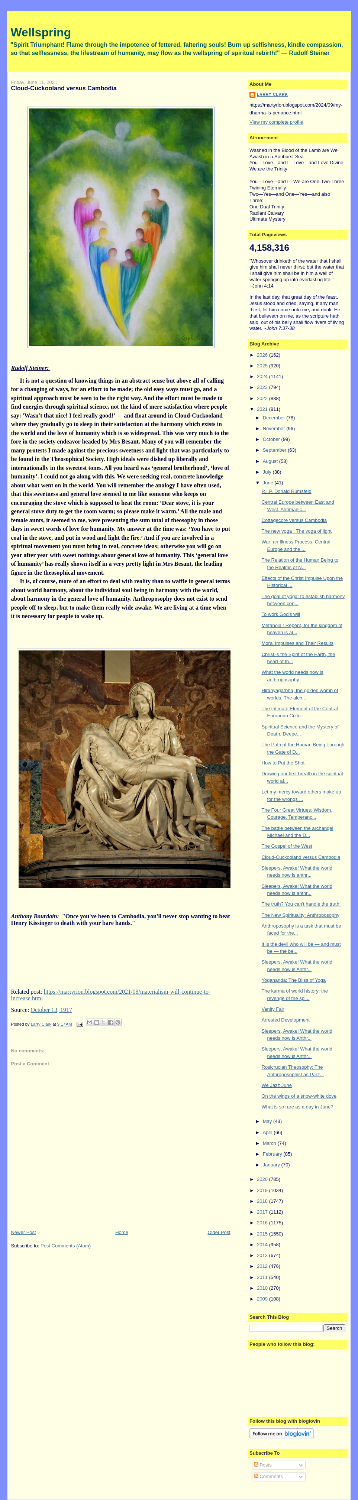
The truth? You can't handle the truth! (301, 904)
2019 (263, 1190)
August (271, 461)
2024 (263, 376)
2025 (263, 365)
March (270, 1143)
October (272, 439)
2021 (263, 409)
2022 (263, 398)
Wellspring (40, 32)
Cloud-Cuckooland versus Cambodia (301, 857)
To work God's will (281, 614)
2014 (263, 1244)
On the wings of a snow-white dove (299, 1096)
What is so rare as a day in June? (297, 1107)
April (268, 1132)
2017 (263, 1212)
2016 (263, 1222)
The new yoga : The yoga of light (297, 531)
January (272, 1165)
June (269, 483)
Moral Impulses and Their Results (297, 643)
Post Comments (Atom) (66, 1246)
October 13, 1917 (51, 1010)
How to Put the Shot (283, 763)
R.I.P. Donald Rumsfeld (287, 491)
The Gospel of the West (287, 846)
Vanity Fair (273, 1009)
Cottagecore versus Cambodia (294, 520)
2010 (263, 1288)
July (268, 472)
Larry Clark (272, 94)
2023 (263, 387)
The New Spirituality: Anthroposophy (301, 915)
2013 (263, 1255)
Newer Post (23, 1232)
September (275, 450)
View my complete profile (276, 122)
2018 (263, 1201)
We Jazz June (277, 1085)
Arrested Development (286, 1020)
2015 (263, 1234)
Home (121, 1232)
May (268, 1121)
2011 (263, 1277)
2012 (263, 1266)
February (273, 1154)
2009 (263, 1299)
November (275, 428)
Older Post (218, 1232)
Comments (268, 1476)
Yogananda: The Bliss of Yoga (294, 980)
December (275, 418)
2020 (263, 1179)
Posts (263, 1465)
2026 (263, 355)
